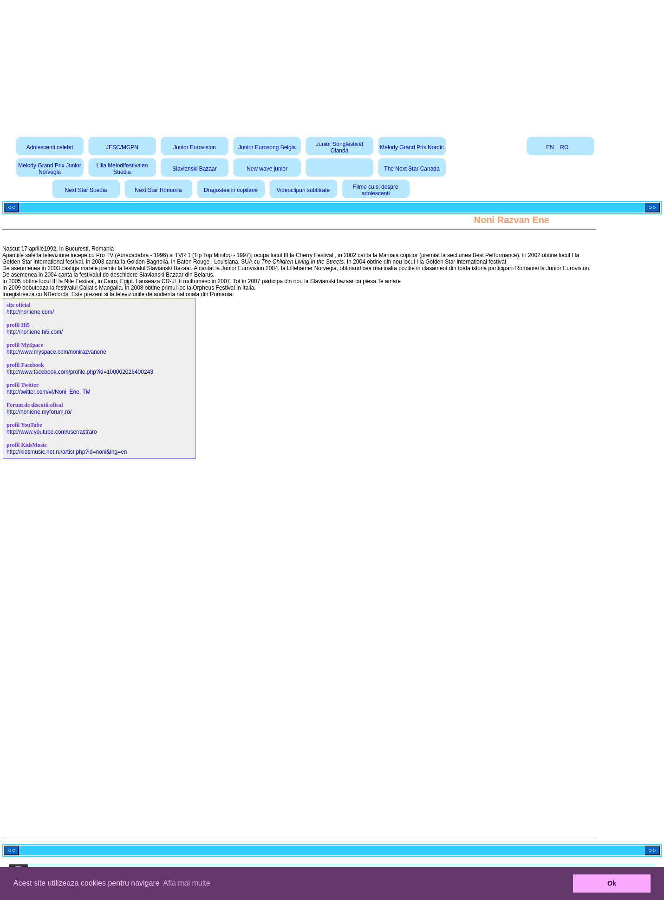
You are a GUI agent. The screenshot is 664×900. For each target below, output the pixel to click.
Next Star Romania (158, 190)
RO (564, 147)
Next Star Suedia (86, 190)
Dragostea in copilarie (231, 190)
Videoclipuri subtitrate (303, 190)
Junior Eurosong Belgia (267, 147)
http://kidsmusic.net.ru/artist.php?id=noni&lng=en (67, 452)
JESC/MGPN (122, 147)
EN (550, 147)
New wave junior (267, 168)
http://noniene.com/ (30, 312)
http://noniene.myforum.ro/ (39, 412)
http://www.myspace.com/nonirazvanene (56, 352)
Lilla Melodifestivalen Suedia (122, 168)
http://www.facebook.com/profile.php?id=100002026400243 (80, 372)
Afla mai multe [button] (186, 883)
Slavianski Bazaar (194, 168)
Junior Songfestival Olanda (339, 147)
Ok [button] (611, 883)
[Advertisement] (332, 65)
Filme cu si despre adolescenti (375, 190)
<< (11, 207)
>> (652, 207)
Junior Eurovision (194, 147)
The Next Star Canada (411, 168)
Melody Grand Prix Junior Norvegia (49, 168)
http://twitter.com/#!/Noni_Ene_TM (49, 392)
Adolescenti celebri (49, 147)
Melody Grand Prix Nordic (411, 147)
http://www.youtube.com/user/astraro (52, 432)
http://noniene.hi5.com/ (35, 332)
